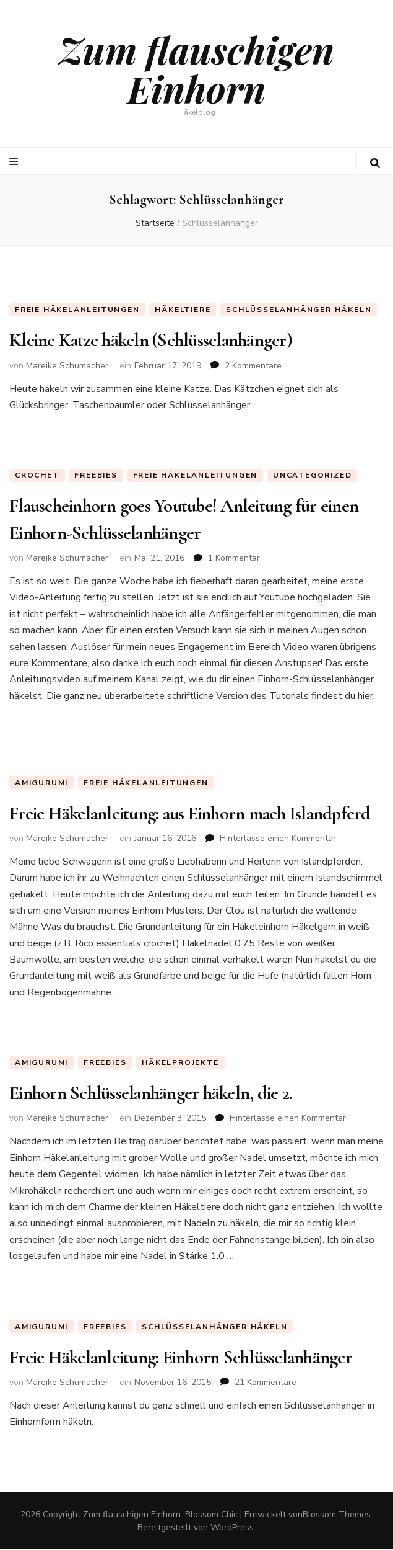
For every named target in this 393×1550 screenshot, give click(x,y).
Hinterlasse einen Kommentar (278, 838)
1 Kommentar (234, 558)
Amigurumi (41, 783)
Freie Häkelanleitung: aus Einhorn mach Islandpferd (190, 813)
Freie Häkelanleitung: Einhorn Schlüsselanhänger (180, 1357)
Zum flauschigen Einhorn (196, 68)
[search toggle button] (375, 163)
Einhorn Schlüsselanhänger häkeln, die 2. (150, 1093)
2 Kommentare (253, 366)
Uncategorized (312, 475)
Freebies (95, 475)
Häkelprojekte (180, 1063)
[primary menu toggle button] (15, 161)
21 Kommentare (265, 1382)
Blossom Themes (337, 1515)
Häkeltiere (182, 309)
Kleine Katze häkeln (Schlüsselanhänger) (150, 340)
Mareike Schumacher (67, 366)
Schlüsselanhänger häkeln (298, 309)
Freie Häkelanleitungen (77, 309)
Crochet (37, 475)
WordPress (232, 1528)
